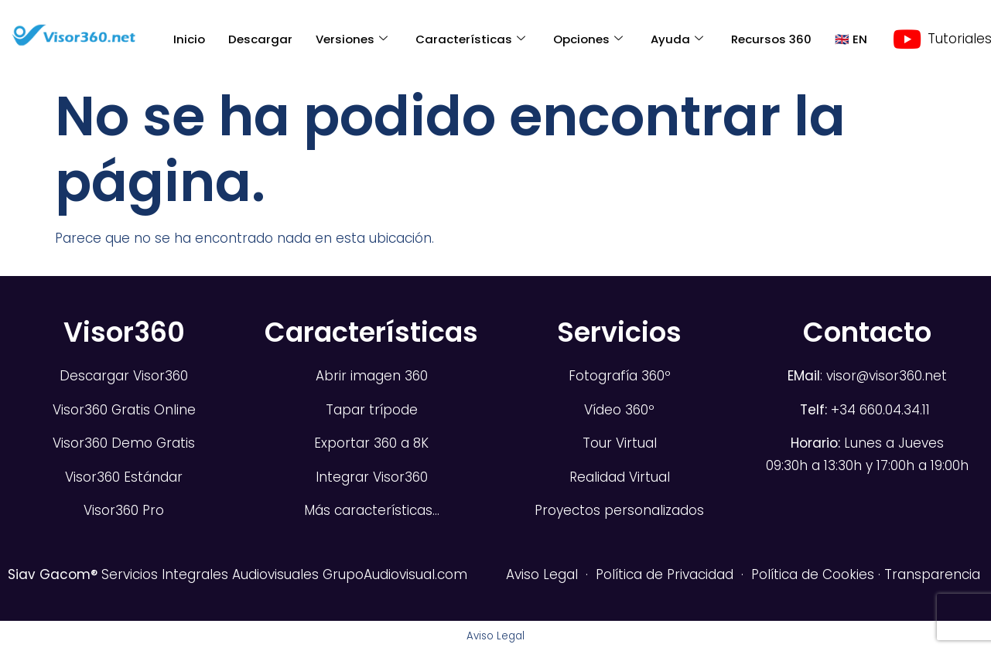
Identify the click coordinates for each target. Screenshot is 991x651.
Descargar (260, 39)
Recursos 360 (771, 39)
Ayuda (677, 39)
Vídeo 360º (619, 409)
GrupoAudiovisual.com (395, 574)
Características (470, 39)
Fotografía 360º (620, 375)
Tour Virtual (620, 443)
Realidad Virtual (619, 477)
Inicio (189, 39)
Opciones (588, 39)
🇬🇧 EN (851, 39)
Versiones (352, 39)
